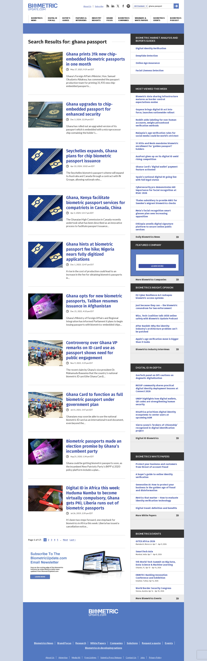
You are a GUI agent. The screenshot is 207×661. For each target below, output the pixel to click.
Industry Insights (96, 19)
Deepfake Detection (147, 55)
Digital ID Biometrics (147, 438)
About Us (87, 6)
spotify (128, 6)
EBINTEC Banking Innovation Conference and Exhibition (157, 578)
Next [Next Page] (65, 539)
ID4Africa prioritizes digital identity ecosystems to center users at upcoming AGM (156, 415)
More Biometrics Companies (151, 279)
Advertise (63, 657)
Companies (116, 643)
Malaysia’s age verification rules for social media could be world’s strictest (157, 134)
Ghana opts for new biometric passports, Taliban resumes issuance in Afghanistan (94, 301)
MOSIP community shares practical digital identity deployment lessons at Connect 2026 (157, 388)
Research (80, 643)
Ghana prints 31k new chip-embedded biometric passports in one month (95, 59)
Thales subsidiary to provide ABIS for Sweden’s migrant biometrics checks (156, 202)
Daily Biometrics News (148, 237)
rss (107, 6)
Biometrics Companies (124, 19)
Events (169, 643)
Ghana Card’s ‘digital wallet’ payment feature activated (157, 168)
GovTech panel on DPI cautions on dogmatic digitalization (155, 376)
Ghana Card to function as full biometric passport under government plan (94, 399)
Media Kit (76, 657)
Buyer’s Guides (66, 19)
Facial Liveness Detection (150, 70)
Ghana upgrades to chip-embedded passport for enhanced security (89, 109)
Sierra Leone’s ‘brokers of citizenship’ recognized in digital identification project (157, 428)
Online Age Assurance (148, 63)
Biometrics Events (159, 19)
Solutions (132, 643)
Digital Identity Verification (151, 48)
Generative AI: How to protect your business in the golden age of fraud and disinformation (155, 487)
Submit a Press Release (111, 657)
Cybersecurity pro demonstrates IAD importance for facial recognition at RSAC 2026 (156, 190)
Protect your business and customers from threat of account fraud (156, 465)
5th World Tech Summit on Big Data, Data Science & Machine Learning (157, 564)
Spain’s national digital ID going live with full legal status (156, 178)
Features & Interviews (81, 19)
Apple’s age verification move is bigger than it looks (157, 340)
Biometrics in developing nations (103, 647)
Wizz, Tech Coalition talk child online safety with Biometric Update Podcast (157, 317)
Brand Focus (110, 19)
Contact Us (131, 657)
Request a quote (151, 643)
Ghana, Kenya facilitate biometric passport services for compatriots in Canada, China (95, 202)
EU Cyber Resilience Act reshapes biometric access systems (154, 296)
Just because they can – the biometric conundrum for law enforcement (156, 307)
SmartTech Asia (157, 553)
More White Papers (146, 515)
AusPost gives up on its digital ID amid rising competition (157, 158)
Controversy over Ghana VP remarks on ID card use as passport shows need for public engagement (91, 350)
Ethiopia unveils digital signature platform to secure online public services (154, 226)
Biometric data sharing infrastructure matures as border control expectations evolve (157, 99)
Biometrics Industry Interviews (152, 349)
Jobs (142, 657)
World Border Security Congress (157, 590)
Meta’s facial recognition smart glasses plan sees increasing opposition (153, 213)
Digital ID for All (52, 19)
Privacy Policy (155, 657)
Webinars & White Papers (141, 19)
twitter (118, 6)
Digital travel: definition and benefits (156, 508)
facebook (123, 6)
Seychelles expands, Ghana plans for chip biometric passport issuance (91, 155)
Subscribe (99, 6)
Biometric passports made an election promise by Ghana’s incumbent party (93, 446)
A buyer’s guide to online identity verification (154, 476)
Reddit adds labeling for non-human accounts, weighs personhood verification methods (156, 122)
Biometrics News (37, 19)
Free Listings (90, 657)
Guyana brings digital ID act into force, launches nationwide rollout (155, 111)
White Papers (98, 643)
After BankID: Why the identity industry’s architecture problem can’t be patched (156, 329)
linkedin (112, 6)
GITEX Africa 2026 (157, 543)
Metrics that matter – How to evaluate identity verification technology (157, 499)
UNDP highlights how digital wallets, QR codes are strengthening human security (156, 401)
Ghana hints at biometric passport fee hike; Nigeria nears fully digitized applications (90, 252)
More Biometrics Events (148, 598)
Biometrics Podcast (175, 19)
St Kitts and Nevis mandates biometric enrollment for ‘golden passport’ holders (157, 146)
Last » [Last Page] (73, 539)
